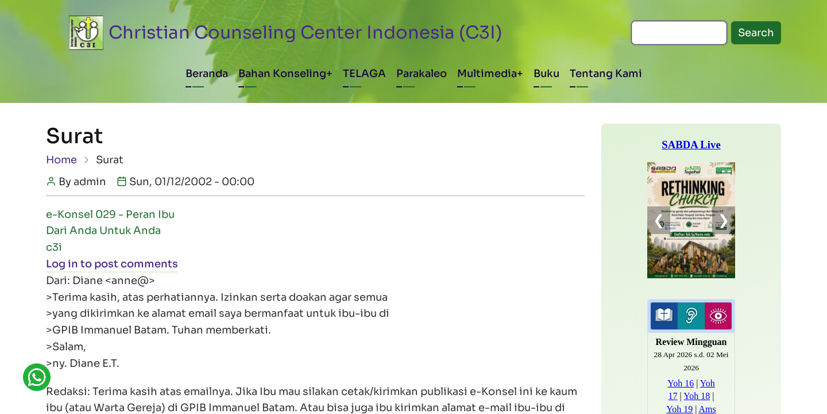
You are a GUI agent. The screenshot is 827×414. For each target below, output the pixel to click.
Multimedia (487, 73)
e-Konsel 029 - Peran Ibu (110, 214)
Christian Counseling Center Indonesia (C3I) (306, 32)
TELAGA (364, 73)
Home (61, 160)
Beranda (207, 73)
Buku (546, 73)
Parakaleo (421, 73)
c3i (54, 247)
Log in (62, 264)
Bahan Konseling (282, 73)
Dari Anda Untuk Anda (103, 230)
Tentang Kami (606, 73)
